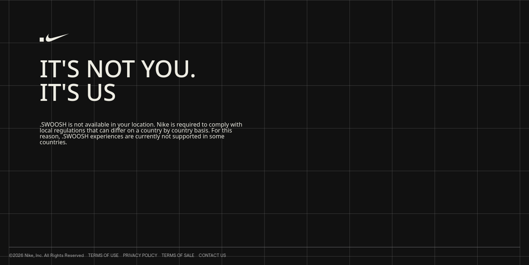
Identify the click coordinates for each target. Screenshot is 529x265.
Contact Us (212, 255)
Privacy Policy (140, 255)
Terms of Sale (178, 255)
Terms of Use (103, 255)
